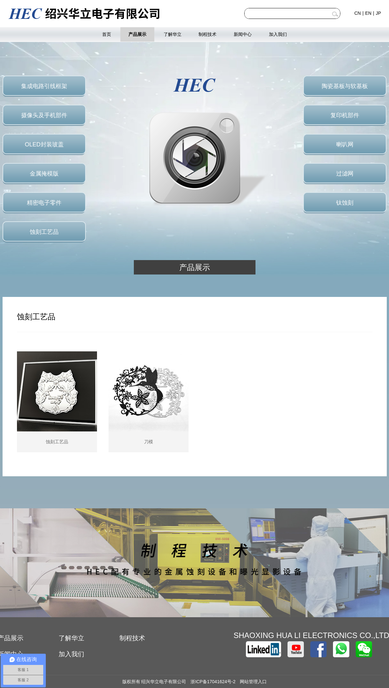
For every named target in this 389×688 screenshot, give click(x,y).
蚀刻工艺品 (44, 232)
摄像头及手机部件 (44, 115)
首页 (106, 34)
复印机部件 (344, 115)
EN (368, 13)
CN (357, 13)
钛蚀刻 (344, 203)
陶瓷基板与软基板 (345, 86)
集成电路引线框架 (44, 86)
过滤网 (344, 173)
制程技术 (207, 34)
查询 (335, 14)
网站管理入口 (253, 681)
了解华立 (173, 34)
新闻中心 (243, 34)
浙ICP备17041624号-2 (212, 681)
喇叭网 (344, 144)
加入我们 (278, 34)
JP (378, 13)
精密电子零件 (44, 203)
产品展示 (137, 34)
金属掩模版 (44, 173)
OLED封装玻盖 (44, 144)
